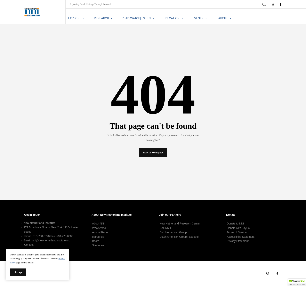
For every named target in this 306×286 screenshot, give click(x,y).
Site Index (98, 245)
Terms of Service (237, 232)
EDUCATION (173, 18)
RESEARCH (103, 18)
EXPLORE (76, 18)
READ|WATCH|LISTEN (138, 18)
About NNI (98, 223)
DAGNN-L (165, 228)
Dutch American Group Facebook (179, 236)
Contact (29, 244)
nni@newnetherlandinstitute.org (51, 240)
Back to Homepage (153, 152)
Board (95, 241)
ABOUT (224, 18)
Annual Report (100, 232)
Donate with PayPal (238, 228)
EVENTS (199, 18)
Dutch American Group (173, 232)
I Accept (18, 272)
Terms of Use (246, 273)
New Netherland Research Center (179, 223)
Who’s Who (99, 228)
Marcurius (98, 236)
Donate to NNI (235, 223)
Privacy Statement (238, 241)
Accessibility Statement (240, 236)
